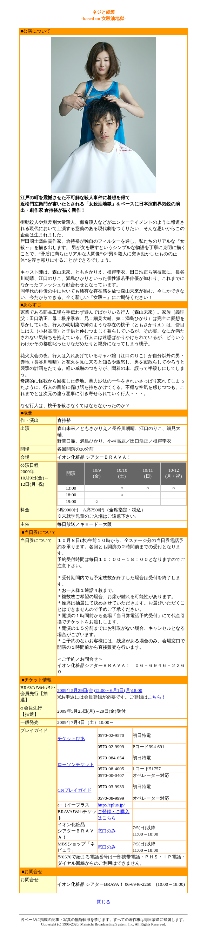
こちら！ (157, 697)
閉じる (104, 901)
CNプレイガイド (75, 790)
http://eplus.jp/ (111, 804)
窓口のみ (107, 830)
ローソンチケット (76, 764)
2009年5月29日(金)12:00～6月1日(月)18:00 (99, 690)
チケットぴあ (71, 738)
